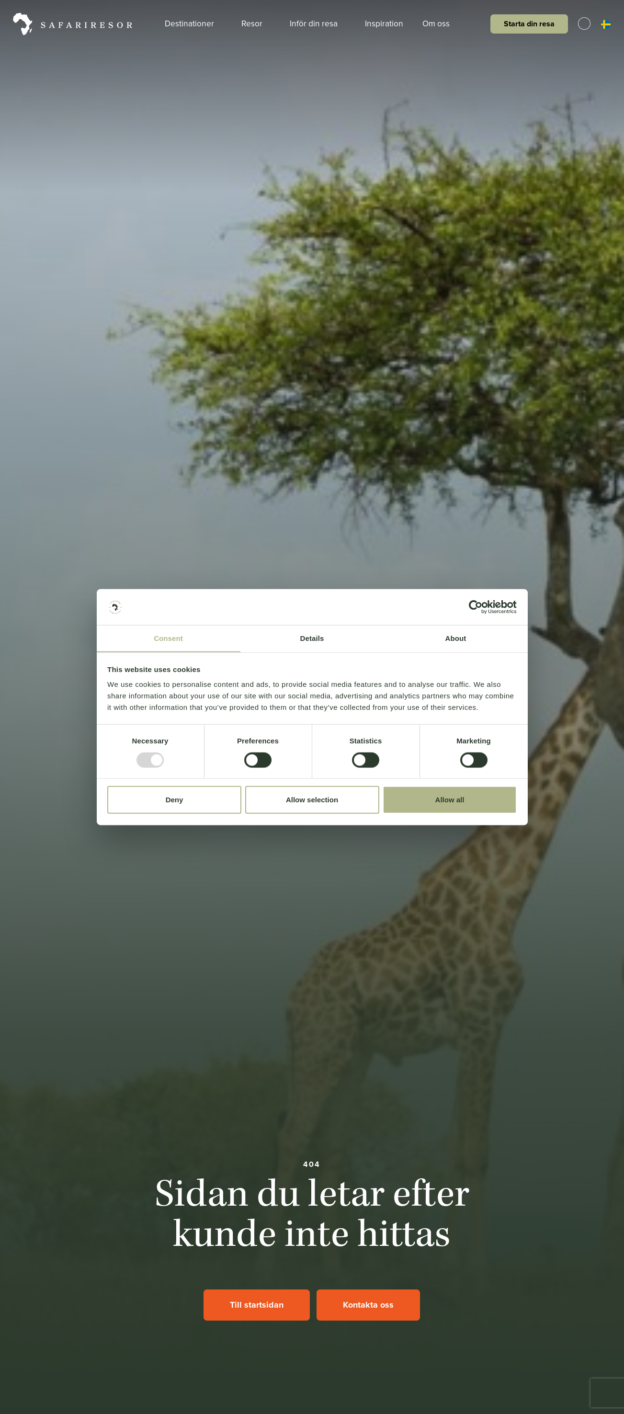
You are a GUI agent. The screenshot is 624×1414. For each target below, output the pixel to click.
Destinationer (190, 23)
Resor (254, 23)
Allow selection (312, 800)
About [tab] (455, 638)
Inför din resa (318, 23)
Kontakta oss (368, 1305)
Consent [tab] (168, 638)
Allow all (450, 800)
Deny (174, 800)
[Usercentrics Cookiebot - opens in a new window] (475, 607)
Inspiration (385, 23)
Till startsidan (257, 1305)
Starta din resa (528, 23)
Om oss (443, 23)
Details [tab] (312, 638)
